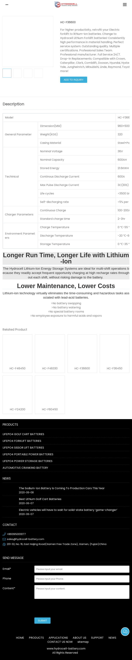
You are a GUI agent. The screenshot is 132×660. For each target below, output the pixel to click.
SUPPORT (97, 638)
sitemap (83, 642)
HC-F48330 (50, 368)
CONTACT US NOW (60, 642)
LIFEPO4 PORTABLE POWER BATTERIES (28, 454)
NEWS (112, 638)
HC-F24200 (17, 409)
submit (42, 620)
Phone (7, 578)
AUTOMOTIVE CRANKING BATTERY (25, 468)
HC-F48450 (17, 368)
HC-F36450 (114, 368)
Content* (9, 588)
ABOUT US (79, 638)
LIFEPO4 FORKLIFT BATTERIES (22, 441)
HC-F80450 (50, 409)
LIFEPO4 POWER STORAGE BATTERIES (27, 461)
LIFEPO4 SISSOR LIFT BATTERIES (23, 448)
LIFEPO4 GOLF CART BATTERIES (23, 434)
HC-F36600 (82, 368)
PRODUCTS (36, 638)
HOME (20, 638)
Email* (7, 569)
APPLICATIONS (58, 638)
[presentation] (60, 608)
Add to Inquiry (73, 79)
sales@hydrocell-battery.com (25, 539)
